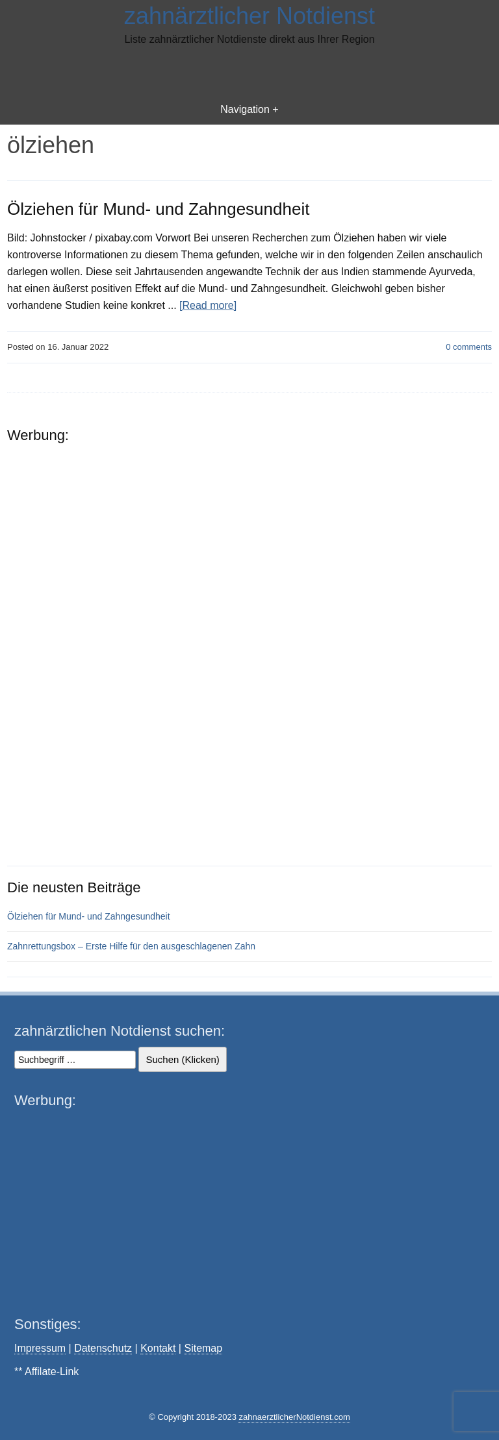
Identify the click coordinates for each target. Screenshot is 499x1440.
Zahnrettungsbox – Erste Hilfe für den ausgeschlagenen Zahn (131, 946)
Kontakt (157, 1348)
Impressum (40, 1348)
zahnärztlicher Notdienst (249, 16)
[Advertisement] (249, 73)
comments (469, 347)
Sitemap (203, 1348)
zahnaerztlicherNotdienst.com (294, 1417)
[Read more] (208, 305)
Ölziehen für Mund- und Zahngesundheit (158, 209)
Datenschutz (103, 1348)
